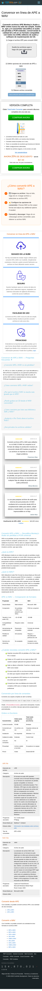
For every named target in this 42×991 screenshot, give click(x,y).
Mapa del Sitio (6, 973)
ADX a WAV (12, 934)
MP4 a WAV (12, 930)
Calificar (21, 523)
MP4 (19, 80)
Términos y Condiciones (31, 973)
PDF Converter (7, 954)
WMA (19, 76)
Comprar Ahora (21, 117)
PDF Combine (14, 959)
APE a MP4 (10, 912)
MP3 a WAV (12, 932)
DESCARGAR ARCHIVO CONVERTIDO (21, 94)
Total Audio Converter (15, 109)
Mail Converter (29, 954)
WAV (19, 83)
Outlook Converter (18, 954)
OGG (19, 86)
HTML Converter (14, 956)
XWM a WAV (12, 938)
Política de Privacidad (17, 973)
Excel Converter (25, 956)
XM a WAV (12, 936)
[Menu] (39, 2)
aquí (34, 350)
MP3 (19, 73)
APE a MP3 (10, 910)
